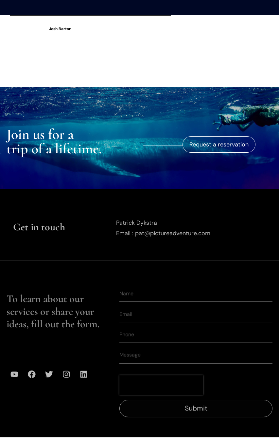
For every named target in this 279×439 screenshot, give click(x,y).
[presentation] (161, 393)
